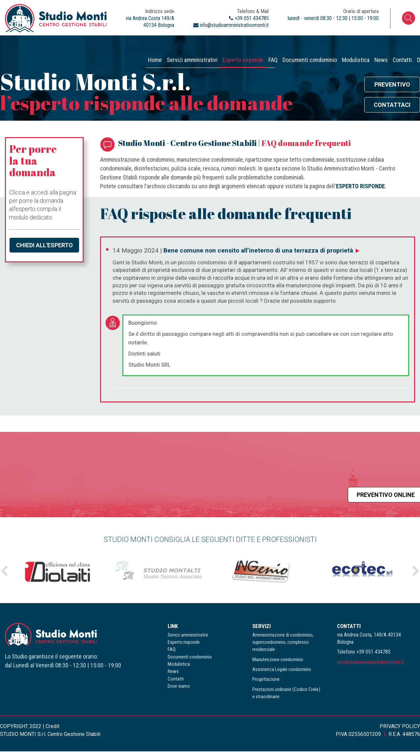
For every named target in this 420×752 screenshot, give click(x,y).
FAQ (173, 44)
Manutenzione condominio (277, 660)
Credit (52, 727)
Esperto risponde (130, 44)
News (322, 44)
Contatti (356, 44)
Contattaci (392, 105)
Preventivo (392, 85)
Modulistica (283, 44)
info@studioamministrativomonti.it (370, 663)
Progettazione (266, 680)
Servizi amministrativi (65, 44)
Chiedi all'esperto (44, 245)
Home (15, 44)
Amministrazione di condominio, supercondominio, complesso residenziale (283, 643)
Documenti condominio (224, 44)
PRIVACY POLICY (400, 727)
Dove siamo (398, 44)
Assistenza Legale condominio (281, 670)
